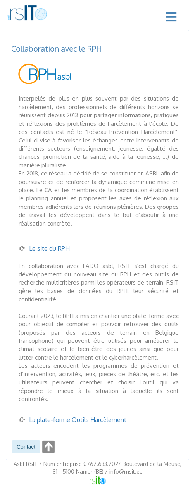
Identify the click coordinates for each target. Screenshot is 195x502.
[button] (26, 446)
